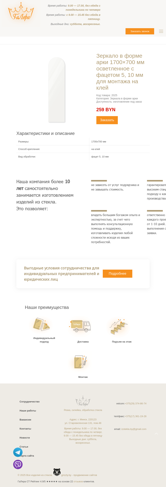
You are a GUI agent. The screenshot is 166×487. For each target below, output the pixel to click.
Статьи (24, 446)
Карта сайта (27, 455)
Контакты (25, 428)
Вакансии (25, 419)
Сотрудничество (30, 401)
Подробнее (117, 273)
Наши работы (28, 410)
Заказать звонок (139, 31)
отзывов (78, 481)
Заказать (107, 120)
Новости (25, 437)
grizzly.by (66, 475)
